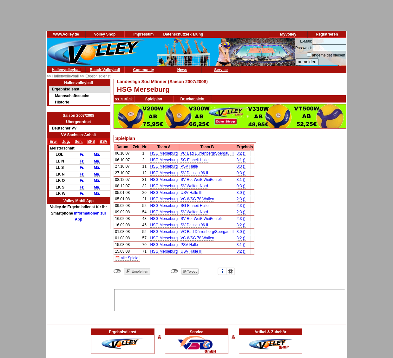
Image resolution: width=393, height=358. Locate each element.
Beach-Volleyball (105, 70)
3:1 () (241, 160)
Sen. (78, 141)
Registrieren (327, 34)
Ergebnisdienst (66, 89)
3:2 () (241, 153)
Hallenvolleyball (66, 70)
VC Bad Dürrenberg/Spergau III (206, 153)
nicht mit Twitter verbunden (174, 271)
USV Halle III (191, 192)
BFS (91, 141)
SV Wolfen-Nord (194, 186)
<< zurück (124, 99)
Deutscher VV (64, 128)
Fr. (82, 154)
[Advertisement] (229, 298)
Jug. (66, 141)
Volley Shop (105, 34)
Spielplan (153, 99)
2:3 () (241, 199)
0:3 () (241, 166)
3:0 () (241, 192)
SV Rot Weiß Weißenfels (201, 179)
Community (143, 70)
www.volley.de (66, 34)
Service (221, 70)
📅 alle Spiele (127, 258)
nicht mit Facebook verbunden (117, 271)
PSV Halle (189, 166)
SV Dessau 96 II (194, 173)
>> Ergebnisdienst (95, 76)
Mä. (97, 154)
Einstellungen (230, 271)
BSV (104, 141)
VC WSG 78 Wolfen (197, 199)
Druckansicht (192, 99)
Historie (62, 102)
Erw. (53, 141)
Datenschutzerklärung (183, 34)
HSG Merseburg (164, 153)
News (182, 70)
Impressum (143, 34)
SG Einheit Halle (194, 160)
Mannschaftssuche (72, 96)
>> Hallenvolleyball (63, 76)
